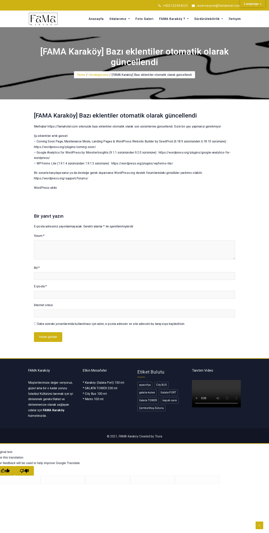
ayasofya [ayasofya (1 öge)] (145, 384)
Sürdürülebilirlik (207, 19)
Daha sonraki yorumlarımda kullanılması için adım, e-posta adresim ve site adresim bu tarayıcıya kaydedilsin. (111, 324)
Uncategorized (98, 75)
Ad (37, 268)
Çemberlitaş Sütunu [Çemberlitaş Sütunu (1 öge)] (151, 408)
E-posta (40, 286)
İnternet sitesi (43, 305)
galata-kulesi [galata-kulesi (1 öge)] (147, 392)
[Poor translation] (24, 471)
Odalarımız (118, 19)
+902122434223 (173, 5)
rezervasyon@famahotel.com (216, 5)
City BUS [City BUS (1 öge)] (161, 384)
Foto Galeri (144, 19)
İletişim (235, 19)
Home (81, 75)
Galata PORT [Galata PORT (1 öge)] (168, 392)
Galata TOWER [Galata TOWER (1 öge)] (148, 400)
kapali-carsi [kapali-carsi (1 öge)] (170, 400)
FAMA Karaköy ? (172, 19)
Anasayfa (96, 19)
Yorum (39, 236)
